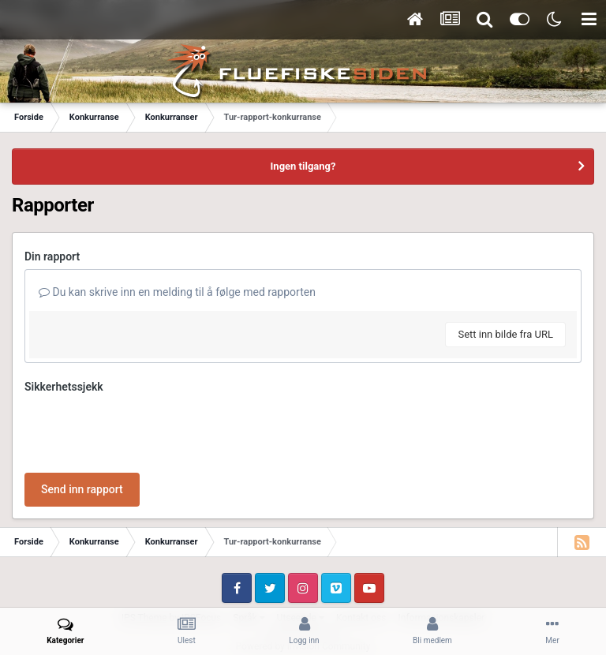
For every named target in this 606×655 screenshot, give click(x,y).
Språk (248, 556)
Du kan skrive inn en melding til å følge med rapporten (177, 292)
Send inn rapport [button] (82, 427)
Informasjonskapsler (441, 556)
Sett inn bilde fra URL (505, 334)
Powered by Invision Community (303, 584)
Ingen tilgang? (303, 166)
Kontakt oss (361, 556)
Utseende (300, 556)
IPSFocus (201, 556)
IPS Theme (144, 556)
